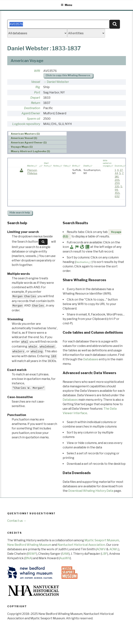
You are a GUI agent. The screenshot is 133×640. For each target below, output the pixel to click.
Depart (35, 97)
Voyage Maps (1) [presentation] (22, 146)
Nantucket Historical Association (81, 545)
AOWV (101, 549)
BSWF (31, 553)
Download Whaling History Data (90, 491)
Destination (32, 108)
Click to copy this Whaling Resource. (68, 75)
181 (117, 176)
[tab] (37, 134)
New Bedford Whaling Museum (29, 545)
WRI (37, 71)
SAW (65, 553)
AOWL (113, 549)
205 (117, 179)
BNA (28, 558)
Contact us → (16, 521)
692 (117, 196)
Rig (37, 87)
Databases (90, 359)
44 (116, 173)
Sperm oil (33, 118)
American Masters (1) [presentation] (25, 133)
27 (121, 170)
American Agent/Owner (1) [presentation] (29, 142)
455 (117, 192)
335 (117, 186)
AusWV (65, 558)
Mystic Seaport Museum (102, 540)
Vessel (35, 82)
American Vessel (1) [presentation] (24, 137)
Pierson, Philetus (32, 172)
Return (35, 103)
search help (20, 212)
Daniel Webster (58, 82)
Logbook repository (26, 124)
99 (116, 189)
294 (117, 183)
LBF (104, 553)
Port (37, 92)
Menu (66, 5)
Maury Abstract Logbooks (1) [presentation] (30, 151)
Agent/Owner (30, 113)
